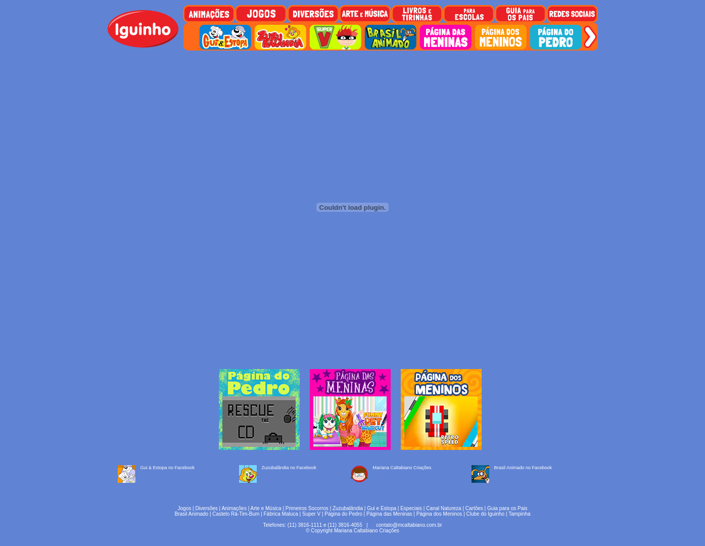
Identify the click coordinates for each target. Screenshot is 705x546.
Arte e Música (266, 508)
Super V (311, 514)
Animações (233, 508)
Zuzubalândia (348, 508)
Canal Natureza (443, 508)
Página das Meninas (389, 514)
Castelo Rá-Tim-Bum (235, 514)
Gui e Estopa (381, 508)
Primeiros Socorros (307, 508)
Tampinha (519, 514)
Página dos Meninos (439, 514)
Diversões (206, 508)
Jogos (185, 508)
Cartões (474, 508)
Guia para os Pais (507, 508)
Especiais (411, 508)
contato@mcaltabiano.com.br (409, 525)
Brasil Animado (191, 514)
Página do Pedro (343, 514)
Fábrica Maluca (280, 514)
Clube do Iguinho (485, 514)
